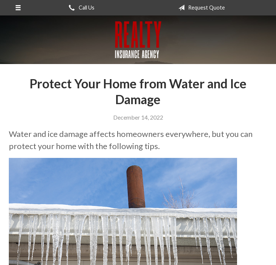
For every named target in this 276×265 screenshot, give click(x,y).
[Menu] (18, 8)
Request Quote (200, 8)
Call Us (80, 8)
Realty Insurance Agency (138, 39)
